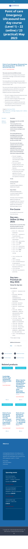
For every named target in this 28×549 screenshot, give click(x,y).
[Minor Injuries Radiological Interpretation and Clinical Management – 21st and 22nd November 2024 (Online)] (20, 372)
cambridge (13, 110)
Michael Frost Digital (20, 531)
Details (8, 399)
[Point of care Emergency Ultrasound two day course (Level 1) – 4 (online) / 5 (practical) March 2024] (7, 407)
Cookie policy (5, 464)
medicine (25, 110)
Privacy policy (5, 460)
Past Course (9, 109)
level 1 (21, 110)
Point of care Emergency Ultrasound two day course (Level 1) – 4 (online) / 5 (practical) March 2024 (7, 418)
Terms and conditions (7, 462)
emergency (18, 110)
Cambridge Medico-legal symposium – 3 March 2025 (7, 378)
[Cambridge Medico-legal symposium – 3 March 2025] (7, 370)
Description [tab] (4, 118)
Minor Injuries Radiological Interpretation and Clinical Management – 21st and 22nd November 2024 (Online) (20, 386)
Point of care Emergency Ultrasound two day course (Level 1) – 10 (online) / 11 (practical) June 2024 (20, 418)
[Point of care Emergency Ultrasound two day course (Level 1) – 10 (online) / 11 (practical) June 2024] (20, 407)
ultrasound (8, 112)
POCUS (13, 109)
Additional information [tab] (4, 122)
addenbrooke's (8, 110)
